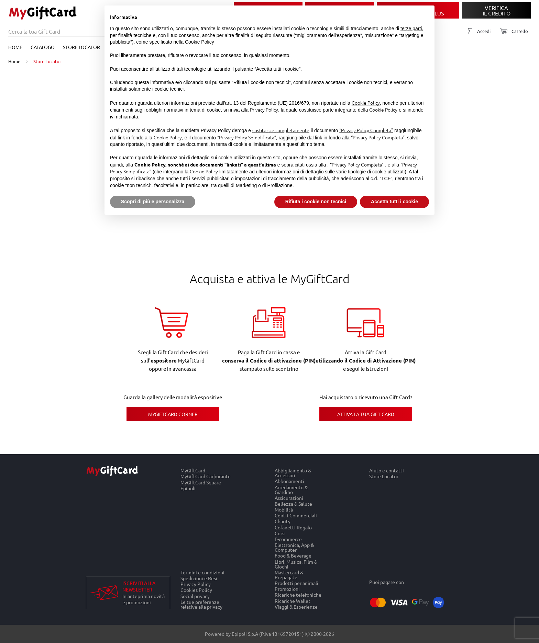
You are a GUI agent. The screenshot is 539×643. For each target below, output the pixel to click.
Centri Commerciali (296, 515)
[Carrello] (512, 31)
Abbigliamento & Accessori (293, 472)
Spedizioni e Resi (198, 578)
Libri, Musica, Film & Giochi (296, 564)
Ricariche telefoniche (298, 595)
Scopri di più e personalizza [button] (152, 201)
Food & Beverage (293, 556)
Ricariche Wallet (292, 601)
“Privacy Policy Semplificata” (246, 137)
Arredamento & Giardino (291, 489)
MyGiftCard (192, 470)
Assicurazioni (289, 498)
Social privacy (195, 596)
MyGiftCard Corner (173, 414)
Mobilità (284, 509)
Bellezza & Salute (293, 503)
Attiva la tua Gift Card (365, 414)
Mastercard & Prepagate (289, 574)
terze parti (411, 28)
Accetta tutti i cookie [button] (394, 201)
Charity (282, 521)
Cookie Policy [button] (199, 42)
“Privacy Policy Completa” (366, 130)
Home (15, 47)
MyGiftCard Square (200, 482)
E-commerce (288, 539)
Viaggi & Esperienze (296, 607)
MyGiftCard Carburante (205, 476)
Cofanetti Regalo (293, 527)
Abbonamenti (289, 481)
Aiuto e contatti (386, 470)
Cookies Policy (196, 590)
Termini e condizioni (202, 572)
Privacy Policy (195, 584)
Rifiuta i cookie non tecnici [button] (315, 201)
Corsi (280, 533)
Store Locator (81, 47)
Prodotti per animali (296, 583)
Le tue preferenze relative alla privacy (201, 604)
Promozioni (287, 589)
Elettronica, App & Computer (294, 547)
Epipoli (188, 488)
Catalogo (43, 47)
